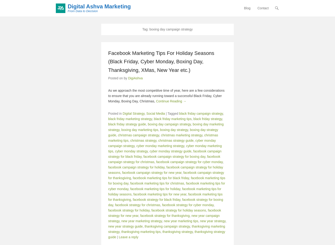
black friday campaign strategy (201, 113)
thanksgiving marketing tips (141, 232)
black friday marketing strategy (130, 119)
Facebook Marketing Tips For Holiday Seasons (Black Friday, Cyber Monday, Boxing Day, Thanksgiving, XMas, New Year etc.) (161, 61)
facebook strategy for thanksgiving (165, 216)
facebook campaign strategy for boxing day (174, 156)
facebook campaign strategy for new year (151, 173)
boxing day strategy (174, 130)
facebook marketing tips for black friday (161, 178)
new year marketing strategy (141, 221)
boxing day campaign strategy (169, 124)
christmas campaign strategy (138, 135)
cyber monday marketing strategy (160, 146)
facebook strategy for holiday (129, 210)
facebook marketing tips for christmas (157, 183)
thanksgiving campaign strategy (167, 226)
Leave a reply (128, 237)
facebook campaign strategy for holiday (136, 167)
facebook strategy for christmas (137, 205)
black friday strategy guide (127, 124)
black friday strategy (207, 119)
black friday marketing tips (173, 119)
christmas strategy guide (176, 140)
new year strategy (212, 221)
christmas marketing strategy (181, 135)
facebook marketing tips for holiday (155, 189)
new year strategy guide (125, 226)
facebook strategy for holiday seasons (178, 210)
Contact (263, 8)
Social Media (155, 113)
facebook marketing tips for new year (159, 194)
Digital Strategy (133, 113)
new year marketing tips (181, 221)
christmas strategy (143, 140)
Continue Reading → (171, 101)
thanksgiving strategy (177, 232)
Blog (247, 8)
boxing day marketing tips (139, 130)
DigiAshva (135, 78)
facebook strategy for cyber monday (188, 205)
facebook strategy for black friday (156, 199)
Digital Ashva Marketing (99, 6)
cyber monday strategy (131, 151)
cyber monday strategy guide (170, 151)
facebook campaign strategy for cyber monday (189, 162)
